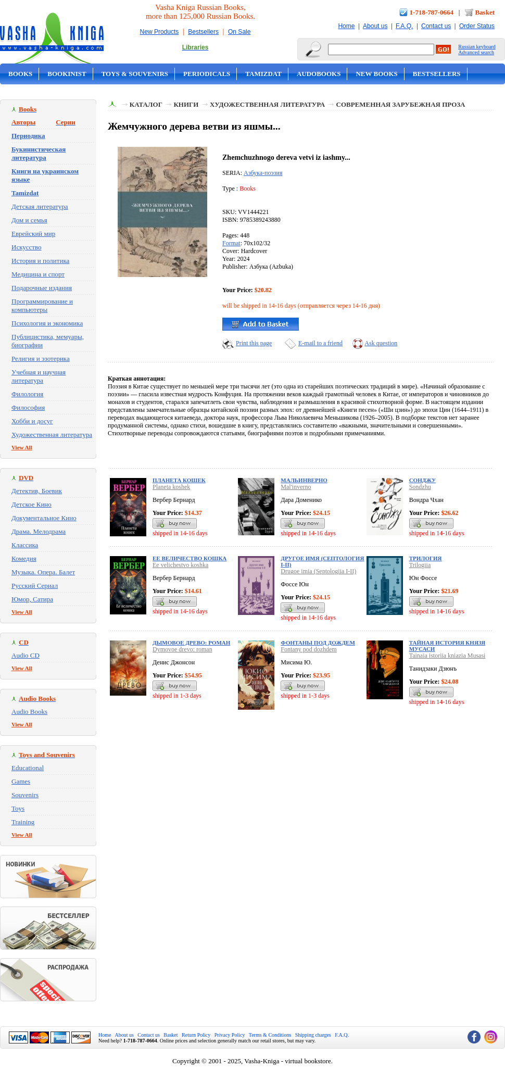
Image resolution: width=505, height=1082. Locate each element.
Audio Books (29, 711)
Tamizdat (263, 74)
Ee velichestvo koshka (180, 565)
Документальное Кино (44, 518)
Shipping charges (313, 1035)
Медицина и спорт (38, 274)
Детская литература (39, 206)
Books (20, 74)
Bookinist (66, 74)
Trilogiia (420, 565)
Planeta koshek (171, 486)
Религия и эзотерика (40, 358)
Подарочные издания (41, 288)
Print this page (254, 343)
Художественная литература (51, 434)
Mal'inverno (296, 486)
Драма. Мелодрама (38, 531)
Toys (17, 808)
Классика (24, 545)
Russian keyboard (476, 46)
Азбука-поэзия (263, 173)
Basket (485, 12)
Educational (27, 768)
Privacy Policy (229, 1035)
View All (21, 447)
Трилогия (425, 558)
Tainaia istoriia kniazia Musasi (447, 655)
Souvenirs (25, 795)
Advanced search (476, 52)
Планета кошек (179, 480)
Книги (185, 104)
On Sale (239, 31)
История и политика (40, 261)
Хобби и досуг (32, 421)
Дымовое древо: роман (191, 642)
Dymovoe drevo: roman (182, 649)
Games (20, 781)
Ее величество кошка (189, 558)
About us (375, 26)
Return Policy (196, 1035)
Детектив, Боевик (36, 491)
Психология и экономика (47, 323)
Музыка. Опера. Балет (43, 572)
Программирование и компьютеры (42, 305)
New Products (159, 31)
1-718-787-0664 (432, 12)
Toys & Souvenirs (135, 74)
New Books (376, 74)
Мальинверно (304, 480)
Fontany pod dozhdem (308, 649)
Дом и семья (29, 220)
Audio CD (25, 655)
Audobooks (319, 74)
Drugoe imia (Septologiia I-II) (318, 571)
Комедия (23, 558)
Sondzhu (420, 486)
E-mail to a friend (320, 343)
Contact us (436, 26)
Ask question (380, 343)
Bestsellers (203, 31)
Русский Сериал (34, 585)
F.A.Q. (404, 26)
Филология (27, 394)
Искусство (26, 247)
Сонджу (422, 480)
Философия (28, 407)
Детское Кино (31, 504)
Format (231, 243)
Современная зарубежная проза (400, 104)
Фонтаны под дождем (318, 642)
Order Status (477, 26)
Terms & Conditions (270, 1035)
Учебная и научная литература (38, 376)
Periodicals (206, 74)
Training (22, 822)
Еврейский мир (33, 233)
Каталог (146, 104)
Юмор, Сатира (32, 599)
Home (346, 26)
